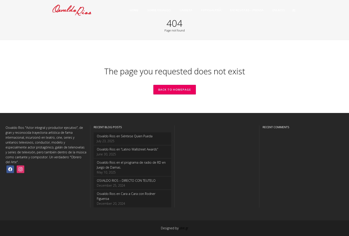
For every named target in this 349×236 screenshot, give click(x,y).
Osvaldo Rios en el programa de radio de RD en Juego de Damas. (131, 164)
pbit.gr (183, 228)
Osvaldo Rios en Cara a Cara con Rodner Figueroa (126, 196)
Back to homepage (174, 90)
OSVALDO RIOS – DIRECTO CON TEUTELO (126, 180)
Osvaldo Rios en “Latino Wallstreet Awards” (127, 149)
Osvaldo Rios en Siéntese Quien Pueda (124, 136)
